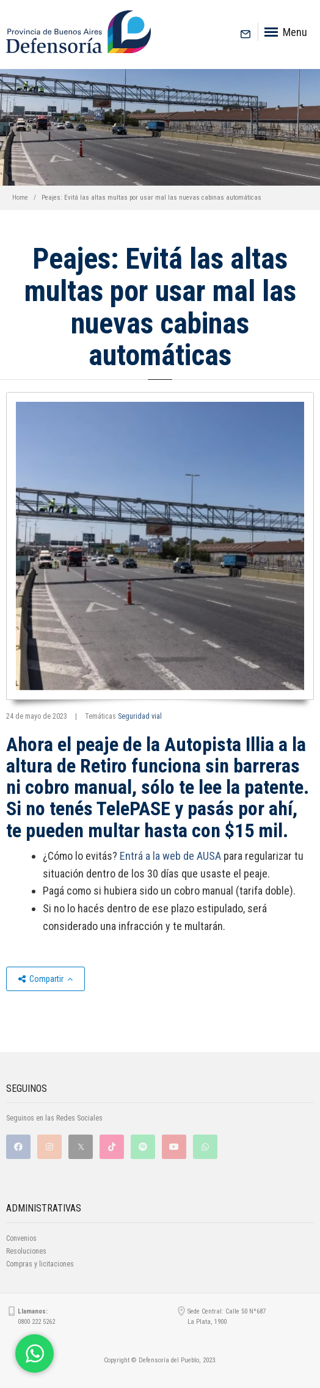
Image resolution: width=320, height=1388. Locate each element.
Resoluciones (26, 1251)
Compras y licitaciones (40, 1264)
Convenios (21, 1238)
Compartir (45, 979)
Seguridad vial (140, 716)
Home (20, 198)
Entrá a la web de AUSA (170, 855)
